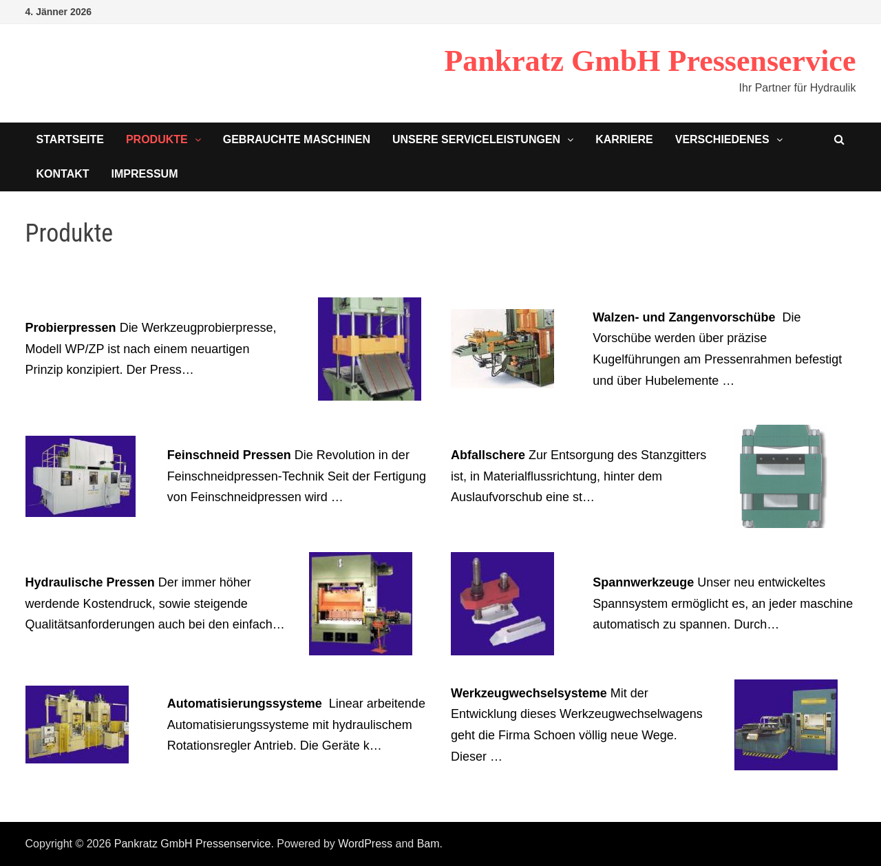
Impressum (145, 174)
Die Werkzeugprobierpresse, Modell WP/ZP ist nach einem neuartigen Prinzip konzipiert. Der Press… (151, 349)
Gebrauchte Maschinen (296, 139)
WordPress (365, 843)
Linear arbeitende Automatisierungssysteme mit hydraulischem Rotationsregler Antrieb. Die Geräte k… (296, 724)
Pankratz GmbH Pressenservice (650, 61)
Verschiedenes (722, 139)
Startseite (70, 139)
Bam (428, 843)
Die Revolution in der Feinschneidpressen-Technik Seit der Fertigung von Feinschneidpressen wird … (296, 476)
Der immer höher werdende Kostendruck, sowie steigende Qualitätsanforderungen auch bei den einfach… (155, 603)
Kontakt (62, 174)
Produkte (157, 139)
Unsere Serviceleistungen (476, 139)
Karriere (624, 139)
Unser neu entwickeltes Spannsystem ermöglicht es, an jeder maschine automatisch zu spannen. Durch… (723, 603)
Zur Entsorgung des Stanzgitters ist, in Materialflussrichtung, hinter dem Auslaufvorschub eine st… (578, 476)
